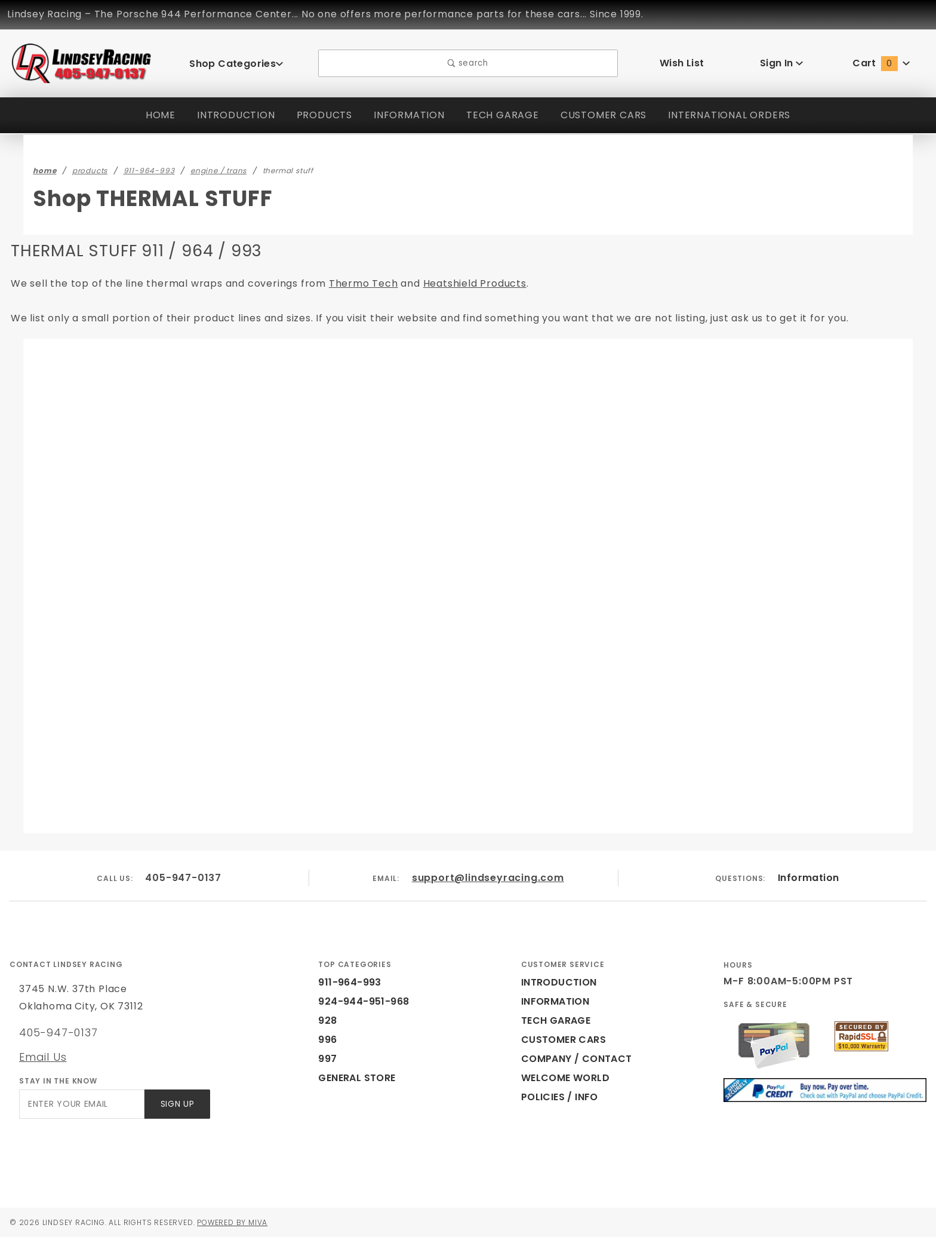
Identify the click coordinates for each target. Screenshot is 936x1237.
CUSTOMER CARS (603, 115)
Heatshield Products (427, 283)
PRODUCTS (318, 115)
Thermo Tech (326, 283)
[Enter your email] (81, 1104)
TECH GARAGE (499, 115)
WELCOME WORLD (567, 1078)
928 (326, 1020)
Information (808, 878)
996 (326, 1040)
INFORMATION (405, 115)
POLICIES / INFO (560, 1097)
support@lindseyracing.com (488, 878)
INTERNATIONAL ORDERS (734, 115)
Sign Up (176, 1104)
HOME (153, 115)
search (468, 63)
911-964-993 (346, 982)
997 (326, 1059)
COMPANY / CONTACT (574, 1059)
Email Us (42, 1057)
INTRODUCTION (229, 115)
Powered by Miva (244, 1222)
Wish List (682, 63)
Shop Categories (236, 63)
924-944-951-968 (356, 1001)
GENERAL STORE (360, 1078)
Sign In (781, 63)
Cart (881, 63)
